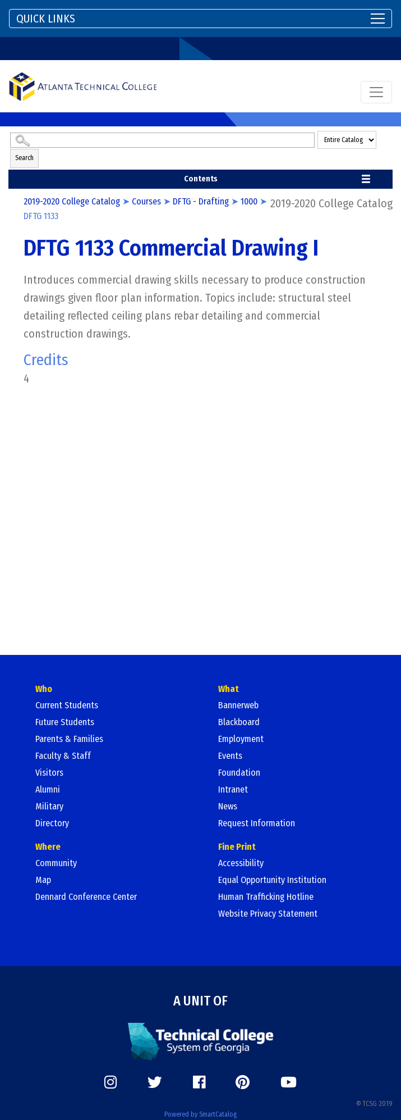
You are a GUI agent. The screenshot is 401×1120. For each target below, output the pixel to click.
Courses (146, 201)
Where (48, 846)
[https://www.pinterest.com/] (243, 1082)
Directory (52, 823)
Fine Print (237, 846)
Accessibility (241, 863)
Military (49, 806)
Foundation (239, 772)
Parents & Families (69, 739)
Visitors (49, 772)
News (227, 806)
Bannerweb (238, 705)
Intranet (233, 789)
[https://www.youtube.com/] (288, 1082)
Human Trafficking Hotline (266, 896)
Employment (241, 739)
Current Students (66, 705)
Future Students (64, 722)
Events (230, 755)
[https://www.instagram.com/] (110, 1082)
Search (24, 158)
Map (43, 880)
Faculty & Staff (63, 755)
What (228, 689)
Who (43, 689)
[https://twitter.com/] (155, 1082)
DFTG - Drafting (201, 201)
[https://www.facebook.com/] (199, 1082)
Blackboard (239, 722)
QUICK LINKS (45, 18)
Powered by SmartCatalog (200, 1114)
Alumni (47, 789)
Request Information (256, 823)
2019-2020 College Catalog (72, 201)
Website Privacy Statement (267, 913)
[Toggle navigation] (200, 18)
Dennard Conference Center (86, 896)
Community (56, 863)
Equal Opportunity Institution (272, 880)
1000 (249, 201)
